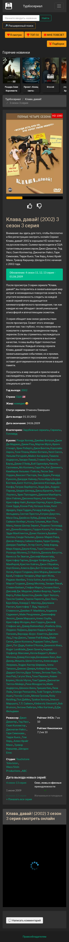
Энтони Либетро (26, 707)
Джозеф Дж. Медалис (19, 591)
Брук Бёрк (12, 602)
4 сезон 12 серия (16, 795)
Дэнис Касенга (38, 533)
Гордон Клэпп (41, 529)
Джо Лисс (51, 598)
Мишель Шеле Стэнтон (28, 660)
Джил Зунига (34, 649)
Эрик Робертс (24, 448)
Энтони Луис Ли (51, 672)
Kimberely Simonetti (45, 703)
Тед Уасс (23, 721)
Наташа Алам (42, 506)
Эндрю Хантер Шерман (32, 664)
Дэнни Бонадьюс (21, 529)
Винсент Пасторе (26, 475)
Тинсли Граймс (15, 598)
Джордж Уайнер (26, 479)
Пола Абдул (45, 479)
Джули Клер (29, 548)
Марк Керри (13, 548)
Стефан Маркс (33, 587)
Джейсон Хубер (28, 517)
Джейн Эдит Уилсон (46, 595)
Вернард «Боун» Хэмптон (32, 633)
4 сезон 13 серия (16, 782)
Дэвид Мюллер (35, 583)
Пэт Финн (56, 529)
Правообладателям (34, 936)
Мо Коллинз (26, 467)
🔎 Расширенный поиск (19, 25)
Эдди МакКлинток (17, 533)
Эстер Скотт (35, 544)
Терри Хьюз (13, 737)
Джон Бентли (41, 448)
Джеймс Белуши (44, 440)
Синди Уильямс (25, 536)
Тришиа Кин (44, 687)
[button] (19, 799)
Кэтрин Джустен (50, 513)
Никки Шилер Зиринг (26, 525)
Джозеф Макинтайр (42, 556)
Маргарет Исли (44, 575)
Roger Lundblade (16, 649)
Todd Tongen (44, 691)
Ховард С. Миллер (30, 602)
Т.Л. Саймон (26, 703)
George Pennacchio (24, 691)
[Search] (21, 18)
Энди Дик (44, 486)
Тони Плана (22, 451)
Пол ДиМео (23, 699)
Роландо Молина (16, 552)
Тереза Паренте (34, 598)
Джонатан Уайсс (16, 729)
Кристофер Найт (16, 502)
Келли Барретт (39, 653)
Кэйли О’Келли (34, 645)
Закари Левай (54, 583)
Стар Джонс (19, 637)
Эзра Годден (23, 509)
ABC (24, 770)
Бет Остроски (44, 567)
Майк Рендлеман (29, 614)
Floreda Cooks (22, 695)
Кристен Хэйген (29, 564)
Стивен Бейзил (15, 587)
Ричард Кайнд (41, 509)
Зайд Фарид (50, 544)
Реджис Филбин (15, 579)
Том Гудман (39, 680)
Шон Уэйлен (13, 498)
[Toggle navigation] (59, 6)
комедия (19, 403)
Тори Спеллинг (46, 548)
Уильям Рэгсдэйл (16, 455)
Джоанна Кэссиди (44, 482)
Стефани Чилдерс (24, 575)
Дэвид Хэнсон (46, 517)
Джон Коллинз (23, 641)
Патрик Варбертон (26, 486)
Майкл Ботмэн (38, 451)
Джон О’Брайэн (49, 564)
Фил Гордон (38, 622)
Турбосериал (32, 6)
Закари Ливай (27, 459)
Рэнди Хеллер (25, 440)
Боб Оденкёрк (39, 463)
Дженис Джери (26, 668)
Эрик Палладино (27, 494)
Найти (45, 18)
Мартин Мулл (43, 444)
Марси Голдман (15, 583)
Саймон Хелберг (16, 521)
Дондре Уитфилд (39, 560)
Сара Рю (40, 467)
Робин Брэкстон (23, 595)
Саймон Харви (33, 540)
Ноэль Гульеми (36, 521)
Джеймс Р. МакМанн (32, 610)
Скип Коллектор (16, 725)
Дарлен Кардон (37, 629)
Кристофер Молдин (18, 622)
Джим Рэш (27, 444)
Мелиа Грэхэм (39, 695)
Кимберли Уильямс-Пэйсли (22, 471)
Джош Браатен (44, 490)
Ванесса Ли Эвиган (17, 556)
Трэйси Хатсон (40, 699)
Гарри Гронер (51, 540)
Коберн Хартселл (46, 668)
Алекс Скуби (43, 618)
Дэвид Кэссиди (26, 656)
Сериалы (55, 429)
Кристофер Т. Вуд (26, 606)
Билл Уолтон (24, 482)
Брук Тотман (33, 672)
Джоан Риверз (15, 540)
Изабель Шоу (53, 626)
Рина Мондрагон (36, 683)
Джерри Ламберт (16, 544)
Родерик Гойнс (42, 641)
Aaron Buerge (50, 579)
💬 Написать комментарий (24, 920)
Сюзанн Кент (51, 587)
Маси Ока (12, 517)
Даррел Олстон (15, 672)
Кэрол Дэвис (53, 502)
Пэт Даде (18, 645)
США (19, 396)
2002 (24, 390)
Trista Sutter (33, 579)
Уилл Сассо (55, 451)
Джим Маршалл (25, 618)
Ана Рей (11, 676)
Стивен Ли (43, 459)
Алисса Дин (28, 567)
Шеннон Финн (27, 687)
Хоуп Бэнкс (13, 567)
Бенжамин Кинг (45, 656)
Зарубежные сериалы (36, 429)
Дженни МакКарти (49, 494)
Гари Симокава (15, 733)
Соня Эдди (12, 506)
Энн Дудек (43, 475)
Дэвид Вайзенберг (33, 626)
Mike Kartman (45, 707)
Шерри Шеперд (25, 490)
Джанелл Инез (53, 645)
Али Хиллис (49, 498)
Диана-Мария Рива (47, 536)
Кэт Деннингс (54, 467)
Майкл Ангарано (38, 455)
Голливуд (11, 433)
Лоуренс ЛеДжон (16, 629)
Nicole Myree (23, 680)
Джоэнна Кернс (31, 498)
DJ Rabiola (34, 552)
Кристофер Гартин (17, 560)
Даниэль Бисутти (51, 552)
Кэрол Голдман (23, 571)
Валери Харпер (36, 502)
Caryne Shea (24, 676)
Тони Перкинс (40, 676)
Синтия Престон (29, 513)
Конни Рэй (26, 506)
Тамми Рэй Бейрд (37, 637)
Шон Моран (40, 571)
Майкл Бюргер (42, 591)
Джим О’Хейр (22, 463)
